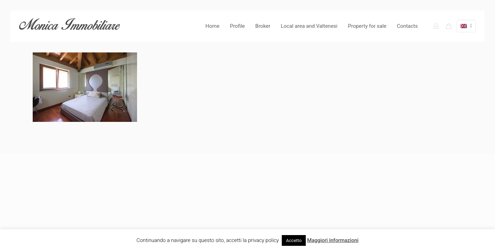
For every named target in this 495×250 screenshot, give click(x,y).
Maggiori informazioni (333, 240)
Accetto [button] (294, 240)
